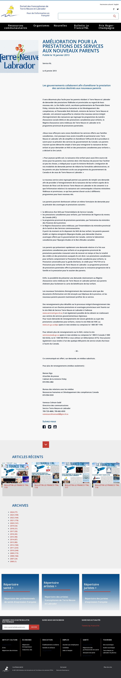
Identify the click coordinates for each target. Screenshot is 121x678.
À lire (4, 648)
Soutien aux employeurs (71, 645)
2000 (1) (13, 561)
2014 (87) (13, 539)
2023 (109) (14, 515)
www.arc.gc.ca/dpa (50, 325)
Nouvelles (60, 25)
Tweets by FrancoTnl (90, 625)
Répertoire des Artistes (9, 650)
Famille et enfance (48, 648)
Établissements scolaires (50, 645)
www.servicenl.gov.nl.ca (52, 313)
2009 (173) (14, 553)
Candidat (66, 648)
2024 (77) (13, 512)
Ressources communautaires (15, 26)
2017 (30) (13, 531)
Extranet (63, 667)
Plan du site (108, 667)
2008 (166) (14, 556)
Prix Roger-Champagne (107, 26)
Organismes (41, 25)
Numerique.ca (65, 670)
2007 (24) (13, 559)
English (116, 4)
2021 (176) (14, 520)
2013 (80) (13, 542)
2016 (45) (13, 534)
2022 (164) (14, 517)
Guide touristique (109, 648)
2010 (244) (14, 550)
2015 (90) (13, 537)
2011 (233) (14, 548)
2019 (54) (13, 526)
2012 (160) (14, 545)
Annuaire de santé (89, 653)
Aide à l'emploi (67, 650)
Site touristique (108, 645)
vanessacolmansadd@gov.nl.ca (55, 414)
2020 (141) (14, 523)
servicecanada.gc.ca (51, 335)
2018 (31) (13, 528)
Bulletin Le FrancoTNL (81, 26)
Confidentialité (17, 667)
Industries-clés (27, 650)
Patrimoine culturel (106, 4)
